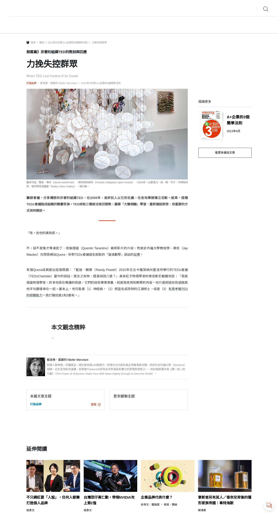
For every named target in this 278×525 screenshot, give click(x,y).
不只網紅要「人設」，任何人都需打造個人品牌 (53, 500)
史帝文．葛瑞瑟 (150, 504)
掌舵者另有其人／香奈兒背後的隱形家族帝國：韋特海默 (224, 500)
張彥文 (30, 510)
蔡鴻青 (202, 510)
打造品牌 (31, 83)
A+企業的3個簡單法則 (238, 120)
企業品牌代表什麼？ (157, 497)
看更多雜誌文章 (225, 152)
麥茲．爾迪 (170, 504)
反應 (137, 254)
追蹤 (96, 404)
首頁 (33, 42)
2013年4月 (233, 131)
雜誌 (41, 42)
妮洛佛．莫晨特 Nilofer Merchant (58, 83)
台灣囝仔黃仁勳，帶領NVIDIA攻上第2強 (109, 500)
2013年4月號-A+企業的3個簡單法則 (68, 42)
